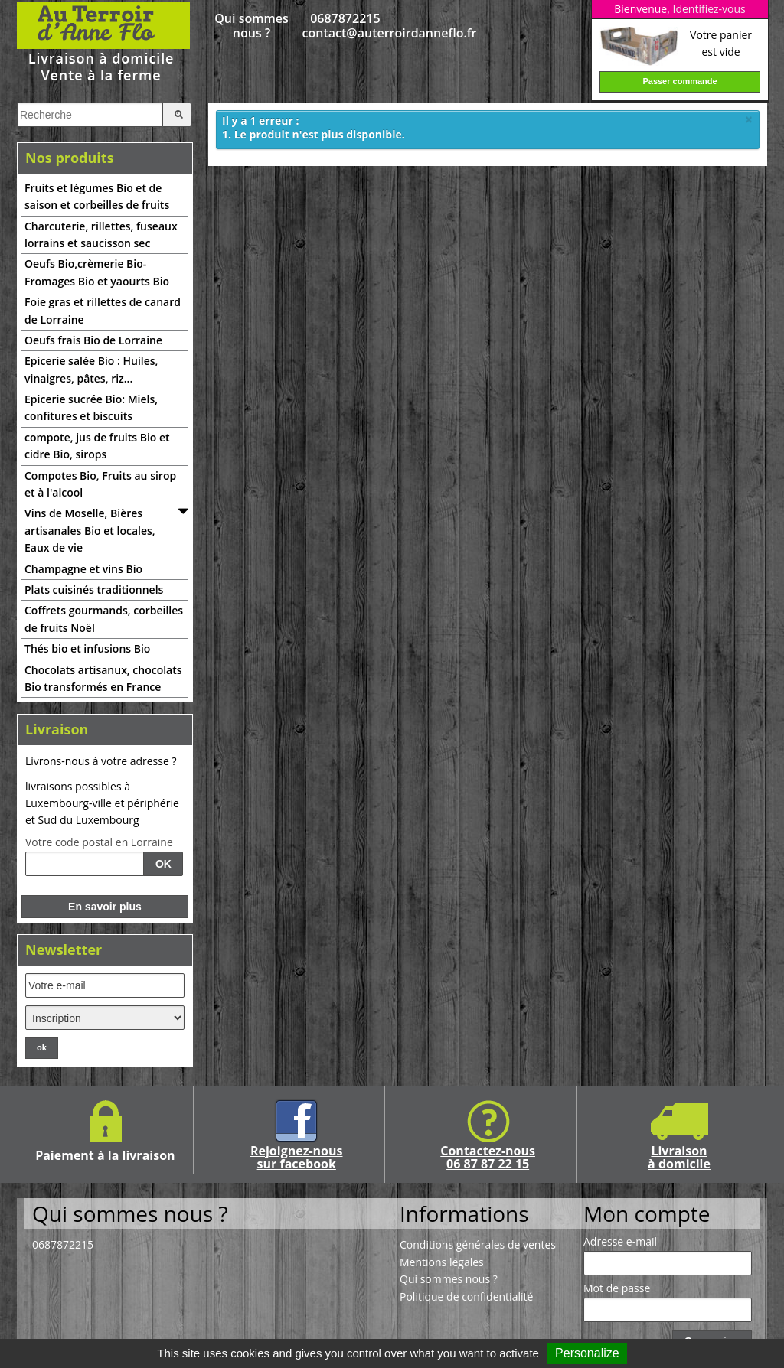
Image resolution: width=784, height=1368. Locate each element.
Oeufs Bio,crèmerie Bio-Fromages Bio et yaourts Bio (96, 272)
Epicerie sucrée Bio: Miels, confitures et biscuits (91, 407)
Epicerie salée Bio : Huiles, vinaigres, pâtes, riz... (91, 369)
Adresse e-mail (620, 1241)
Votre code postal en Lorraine (99, 842)
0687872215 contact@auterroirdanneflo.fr (345, 26)
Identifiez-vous (708, 9)
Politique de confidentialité (466, 1296)
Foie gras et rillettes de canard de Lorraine (102, 310)
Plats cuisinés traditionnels (93, 589)
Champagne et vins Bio (83, 569)
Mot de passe (616, 1288)
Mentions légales (442, 1262)
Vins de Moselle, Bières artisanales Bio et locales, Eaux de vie (89, 530)
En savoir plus (105, 907)
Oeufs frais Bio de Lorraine (93, 340)
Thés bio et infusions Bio (87, 648)
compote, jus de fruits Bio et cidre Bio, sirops (97, 445)
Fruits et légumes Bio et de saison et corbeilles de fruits (96, 196)
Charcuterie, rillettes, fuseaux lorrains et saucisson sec (101, 234)
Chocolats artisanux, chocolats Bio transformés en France (103, 678)
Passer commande (679, 81)
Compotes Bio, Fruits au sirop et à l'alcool (100, 484)
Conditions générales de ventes (478, 1244)
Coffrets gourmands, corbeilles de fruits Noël (103, 618)
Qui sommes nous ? (251, 26)
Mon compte (646, 1213)
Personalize (587, 1353)
